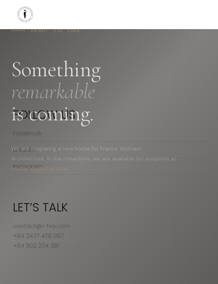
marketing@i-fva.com (39, 170)
